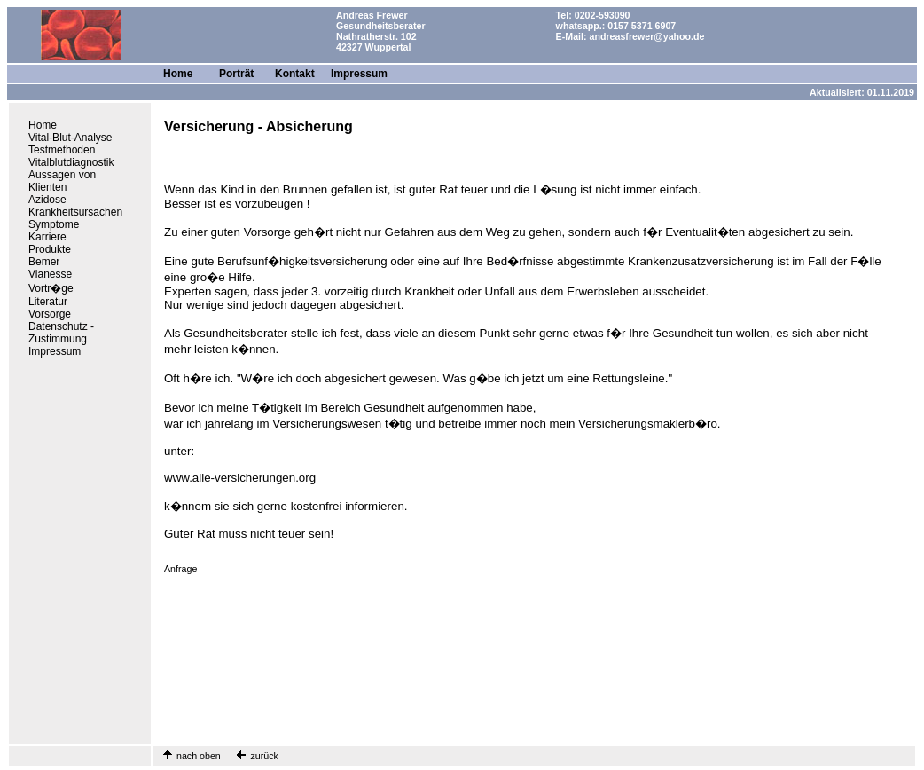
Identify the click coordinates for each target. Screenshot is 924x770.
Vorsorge (49, 314)
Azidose (47, 199)
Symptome (53, 224)
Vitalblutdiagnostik (71, 162)
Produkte (49, 249)
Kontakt (295, 73)
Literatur (47, 301)
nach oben (198, 755)
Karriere (47, 237)
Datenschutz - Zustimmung (61, 332)
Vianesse (50, 274)
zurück (262, 755)
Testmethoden (61, 150)
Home (177, 73)
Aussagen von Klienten (62, 181)
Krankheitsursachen (75, 212)
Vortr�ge (51, 288)
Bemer (43, 261)
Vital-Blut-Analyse (70, 137)
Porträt (236, 73)
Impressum (359, 73)
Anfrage (180, 568)
